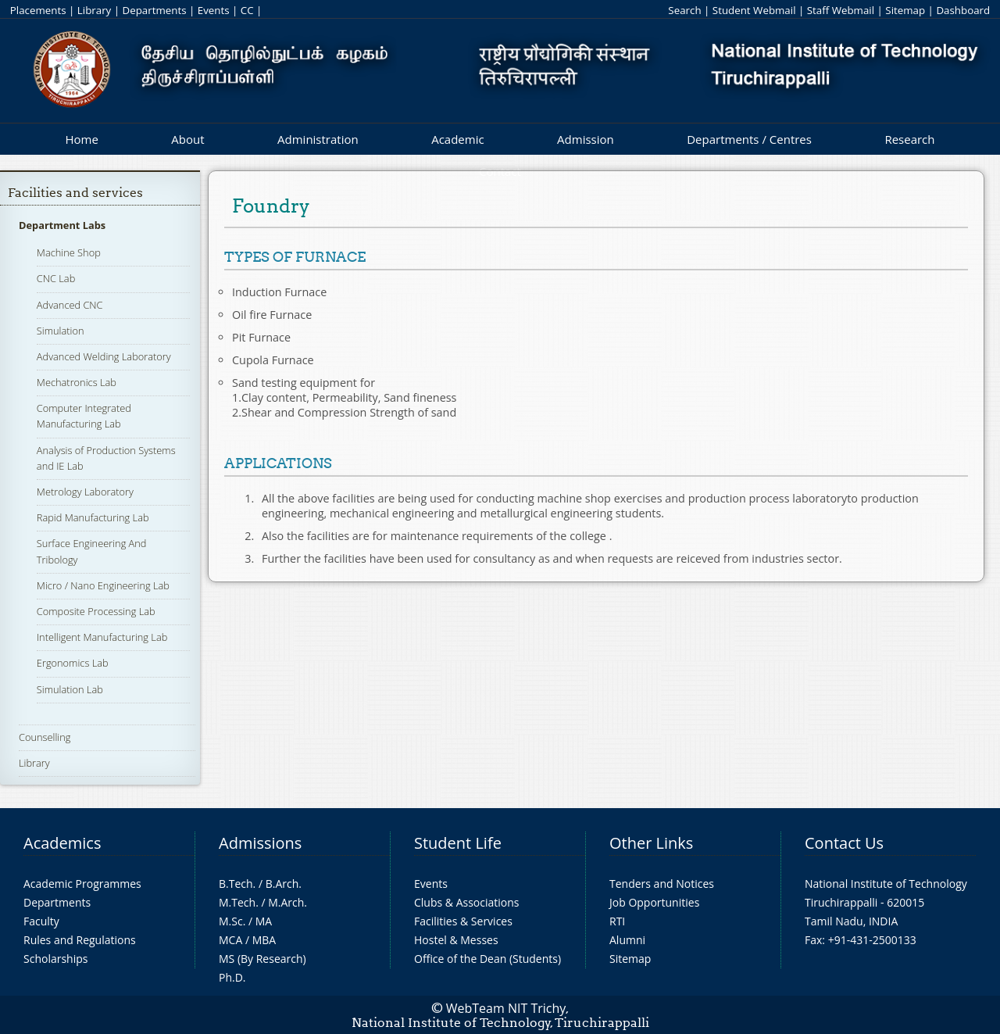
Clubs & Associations (467, 902)
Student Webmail (754, 10)
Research (909, 139)
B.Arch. (284, 883)
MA (263, 921)
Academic (457, 139)
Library (94, 10)
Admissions (260, 842)
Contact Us (844, 842)
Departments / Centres (749, 139)
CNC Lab (56, 278)
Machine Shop (69, 252)
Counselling (44, 737)
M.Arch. (287, 902)
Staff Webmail (840, 10)
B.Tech (236, 883)
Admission (585, 139)
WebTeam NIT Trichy (506, 1008)
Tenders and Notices (661, 883)
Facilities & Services (463, 921)
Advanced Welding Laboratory (104, 356)
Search (684, 10)
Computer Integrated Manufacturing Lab (84, 416)
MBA (264, 939)
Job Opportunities (654, 902)
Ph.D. (232, 977)
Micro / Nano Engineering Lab (103, 585)
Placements (38, 10)
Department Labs (62, 225)
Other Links (651, 842)
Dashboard (963, 10)
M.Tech (237, 902)
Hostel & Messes (456, 939)
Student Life (458, 842)
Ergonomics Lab (73, 663)
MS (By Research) (262, 958)
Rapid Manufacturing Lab (93, 517)
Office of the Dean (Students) (487, 958)
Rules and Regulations (79, 939)
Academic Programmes (82, 883)
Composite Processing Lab (96, 611)
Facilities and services (75, 192)
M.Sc (231, 921)
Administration (318, 139)
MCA (230, 939)
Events (214, 10)
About (187, 139)
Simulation (60, 331)
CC (247, 10)
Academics (62, 842)
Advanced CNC (70, 305)
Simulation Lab (70, 689)
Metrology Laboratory (85, 492)
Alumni (627, 939)
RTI (617, 921)
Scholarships (55, 958)
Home (81, 139)
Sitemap (905, 10)
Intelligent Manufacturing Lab (102, 637)
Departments (155, 10)
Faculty (41, 921)
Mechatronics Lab (76, 382)
